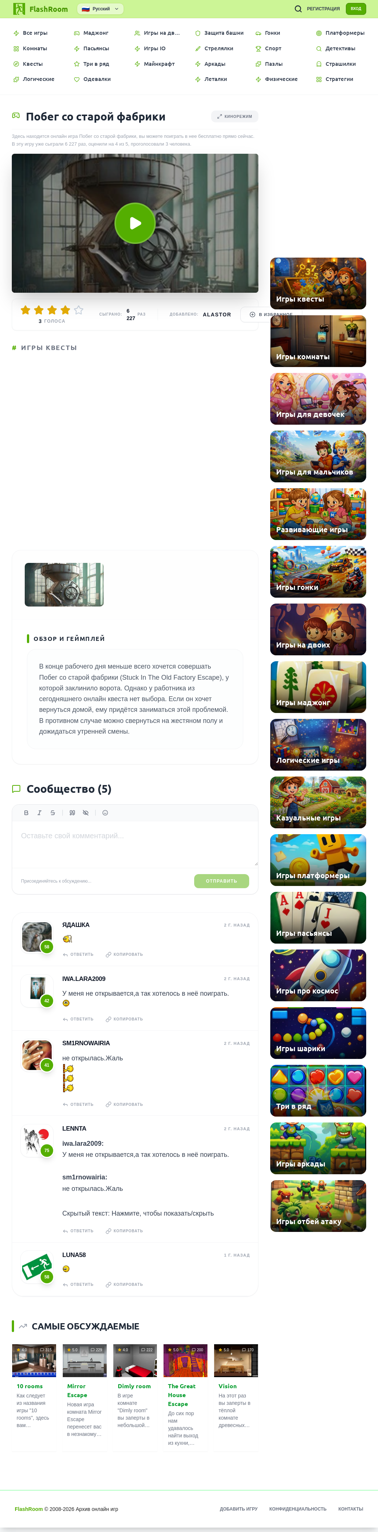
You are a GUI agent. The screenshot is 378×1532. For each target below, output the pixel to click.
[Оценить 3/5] (52, 310)
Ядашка (75, 934)
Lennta (74, 1134)
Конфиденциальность (298, 1513)
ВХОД (352, 9)
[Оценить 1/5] (25, 310)
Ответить (79, 964)
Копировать (128, 964)
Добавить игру (239, 1513)
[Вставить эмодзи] (105, 823)
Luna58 (73, 1260)
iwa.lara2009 (83, 987)
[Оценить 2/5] (39, 310)
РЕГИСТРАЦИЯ (316, 8)
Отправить (221, 891)
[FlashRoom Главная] (40, 8)
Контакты (351, 1513)
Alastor (217, 314)
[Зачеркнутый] (53, 823)
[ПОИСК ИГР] (291, 9)
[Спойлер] (85, 823)
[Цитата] (72, 823)
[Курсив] (39, 823)
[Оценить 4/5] (65, 310)
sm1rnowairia (85, 1050)
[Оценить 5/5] (79, 310)
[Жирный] (26, 823)
